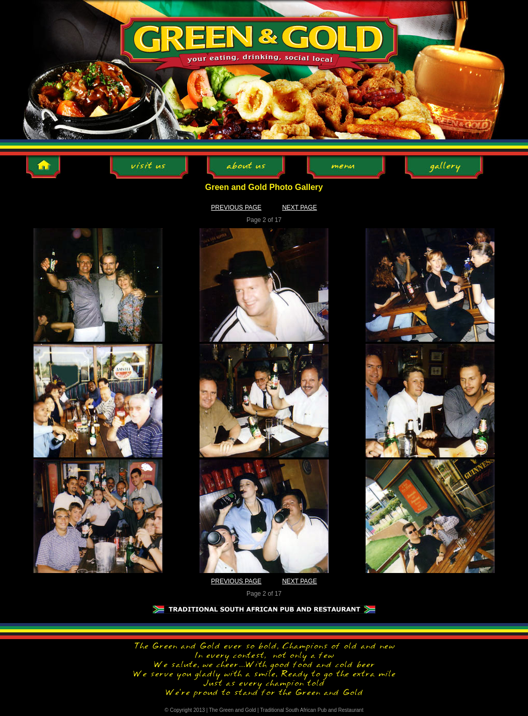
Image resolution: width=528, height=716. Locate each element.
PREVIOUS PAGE (236, 207)
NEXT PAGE (299, 207)
